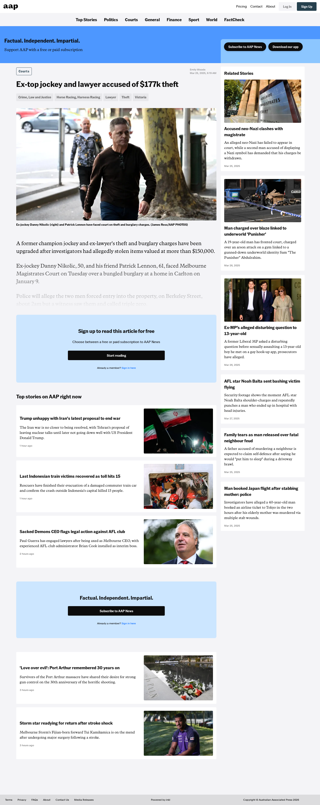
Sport (194, 19)
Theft (126, 97)
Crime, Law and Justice (34, 97)
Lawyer (111, 97)
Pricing (241, 6)
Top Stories (86, 19)
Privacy (22, 799)
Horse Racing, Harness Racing (78, 97)
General (152, 19)
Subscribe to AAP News (245, 47)
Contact (256, 6)
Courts (131, 19)
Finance (174, 19)
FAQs (34, 799)
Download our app (285, 47)
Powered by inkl (160, 799)
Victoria (140, 97)
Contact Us (62, 799)
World (211, 19)
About (270, 6)
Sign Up (306, 6)
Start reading (116, 355)
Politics (111, 19)
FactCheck (234, 19)
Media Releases (84, 799)
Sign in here (129, 367)
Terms (8, 799)
